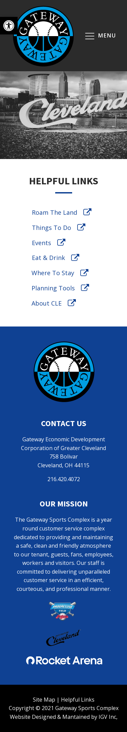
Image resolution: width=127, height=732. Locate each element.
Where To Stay (52, 273)
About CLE (46, 303)
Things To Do (51, 228)
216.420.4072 (63, 479)
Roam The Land (54, 212)
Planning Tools (53, 288)
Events (41, 243)
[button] (9, 25)
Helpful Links (77, 699)
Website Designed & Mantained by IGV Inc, (64, 717)
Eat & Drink (48, 258)
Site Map (44, 699)
